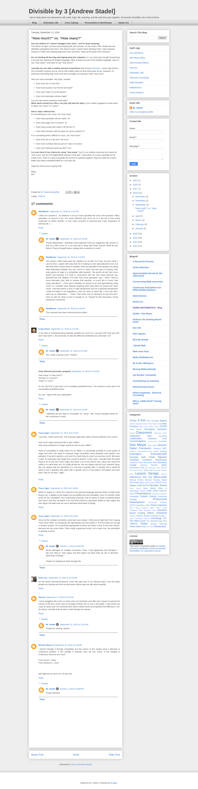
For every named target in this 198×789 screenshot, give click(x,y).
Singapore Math (136, 510)
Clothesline (135, 436)
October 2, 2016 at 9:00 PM (72, 546)
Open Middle (149, 488)
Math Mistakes (136, 82)
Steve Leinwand (157, 512)
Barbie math (157, 424)
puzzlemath (152, 502)
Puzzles (163, 502)
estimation (95, 68)
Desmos (133, 67)
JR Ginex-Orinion (136, 470)
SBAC (152, 508)
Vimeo (132, 526)
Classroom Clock (160, 433)
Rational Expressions (143, 387)
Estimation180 (159, 454)
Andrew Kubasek (136, 424)
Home (76, 754)
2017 (135, 189)
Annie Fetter (147, 424)
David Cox (138, 302)
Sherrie (41, 597)
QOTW (132, 505)
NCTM (146, 485)
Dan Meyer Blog (137, 57)
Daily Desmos (140, 296)
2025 (135, 180)
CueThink (163, 441)
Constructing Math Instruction (148, 281)
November (140, 200)
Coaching (163, 436)
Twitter (144, 523)
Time (165, 521)
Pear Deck (152, 491)
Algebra (163, 420)
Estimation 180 (50, 23)
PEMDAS (163, 491)
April (137, 216)
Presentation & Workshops (98, 23)
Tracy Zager (44, 433)
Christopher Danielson (155, 429)
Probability (134, 496)
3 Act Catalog (71, 23)
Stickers (133, 516)
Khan (132, 474)
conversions (152, 441)
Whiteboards (160, 526)
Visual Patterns (137, 92)
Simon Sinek (161, 508)
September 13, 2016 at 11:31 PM (64, 211)
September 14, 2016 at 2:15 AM (65, 329)
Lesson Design (147, 473)
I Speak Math (139, 345)
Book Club (143, 426)
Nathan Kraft (136, 485)
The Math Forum (137, 521)
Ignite (164, 465)
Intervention (135, 468)
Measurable (160, 477)
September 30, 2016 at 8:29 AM (68, 645)
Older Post (114, 754)
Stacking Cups (150, 510)
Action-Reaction (141, 267)
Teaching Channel (142, 518)
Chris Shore (136, 429)
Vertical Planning (158, 524)
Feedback (134, 460)
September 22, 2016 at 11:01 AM (74, 624)
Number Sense (158, 485)
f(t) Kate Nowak (140, 339)
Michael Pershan (152, 480)
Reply (40, 228)
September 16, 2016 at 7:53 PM (71, 257)
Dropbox (133, 451)
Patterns (143, 491)
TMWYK (41, 196)
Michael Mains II (45, 645)
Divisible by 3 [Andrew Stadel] (72, 11)
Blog (34, 23)
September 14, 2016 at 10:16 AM (62, 578)
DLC (165, 448)
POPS (132, 494)
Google (133, 465)
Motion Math (149, 482)
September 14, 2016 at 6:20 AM (64, 516)
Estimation (135, 454)
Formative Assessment (154, 460)
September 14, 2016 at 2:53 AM (85, 371)
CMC (149, 436)
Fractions (133, 462)
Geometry (162, 462)
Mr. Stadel (50, 239)
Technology (156, 518)
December (140, 196)
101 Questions (136, 53)
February (139, 224)
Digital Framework (140, 448)
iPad (142, 468)
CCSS (163, 426)
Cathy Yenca (154, 426)
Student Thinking (151, 516)
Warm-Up (140, 526)
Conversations (138, 441)
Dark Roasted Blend (139, 62)
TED (165, 518)
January (139, 228)
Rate (148, 505)
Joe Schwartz (150, 468)
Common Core (157, 438)
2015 (135, 233)
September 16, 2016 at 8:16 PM (71, 308)
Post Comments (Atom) (81, 764)
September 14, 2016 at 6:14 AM (64, 433)
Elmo (151, 451)
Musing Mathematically (144, 369)
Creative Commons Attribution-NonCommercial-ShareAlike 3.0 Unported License (148, 548)
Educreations (142, 451)
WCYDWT (150, 527)
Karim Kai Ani (150, 470)
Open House (135, 488)
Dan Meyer (138, 445)
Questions (140, 505)
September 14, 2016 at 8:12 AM (73, 351)
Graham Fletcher (149, 465)
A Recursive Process (143, 261)
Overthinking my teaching (146, 381)
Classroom (144, 432)
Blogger (114, 783)
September (140, 204)
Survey (162, 516)
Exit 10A (137, 328)
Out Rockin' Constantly (144, 375)
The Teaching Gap (154, 521)
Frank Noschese (145, 462)
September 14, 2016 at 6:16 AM (64, 488)
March (138, 220)
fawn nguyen (139, 333)
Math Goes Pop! (141, 351)
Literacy (164, 474)
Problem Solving (148, 496)
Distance (157, 448)
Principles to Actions (159, 494)
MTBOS (158, 482)
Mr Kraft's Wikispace (143, 363)
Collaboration (136, 438)
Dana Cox (43, 578)
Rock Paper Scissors (139, 508)
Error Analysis (160, 451)
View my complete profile (141, 112)
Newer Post (37, 754)
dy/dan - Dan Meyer (142, 313)
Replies (44, 233)
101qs (133, 420)
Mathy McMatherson (143, 357)
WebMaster (43, 211)
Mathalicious (135, 87)
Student (139, 516)
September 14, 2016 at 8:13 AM (73, 410)
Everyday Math (138, 457)
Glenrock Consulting (139, 77)
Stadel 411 (123, 23)
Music (164, 482)
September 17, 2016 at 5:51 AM (60, 597)
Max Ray (147, 477)
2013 (135, 242)
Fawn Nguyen (158, 457)
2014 (135, 238)
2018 (135, 184)
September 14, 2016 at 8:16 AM (73, 239)
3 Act (141, 420)
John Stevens (161, 468)
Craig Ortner (44, 329)
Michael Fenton (137, 480)
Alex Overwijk (153, 421)
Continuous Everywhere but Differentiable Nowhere (147, 288)
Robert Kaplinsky (158, 505)
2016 (135, 193)
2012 (135, 246)
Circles (132, 433)
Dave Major (152, 445)
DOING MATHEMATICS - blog (147, 307)
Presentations (143, 493)
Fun (155, 462)
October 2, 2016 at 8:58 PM (72, 689)
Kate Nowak (162, 470)
